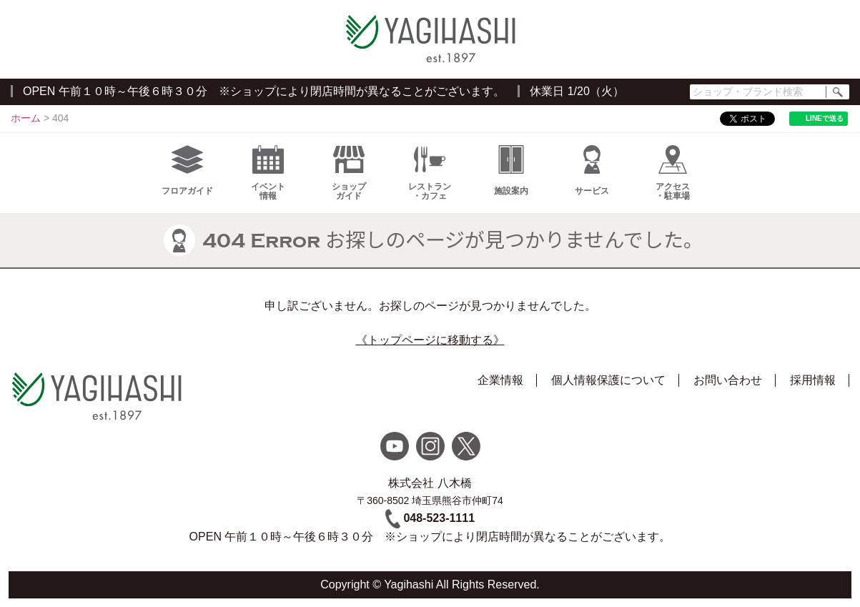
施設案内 (511, 170)
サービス (592, 170)
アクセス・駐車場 (673, 173)
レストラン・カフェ (429, 173)
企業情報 (500, 380)
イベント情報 (268, 173)
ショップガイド (349, 173)
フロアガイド (187, 170)
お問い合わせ (727, 380)
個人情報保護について (608, 380)
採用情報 (813, 380)
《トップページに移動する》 (430, 340)
